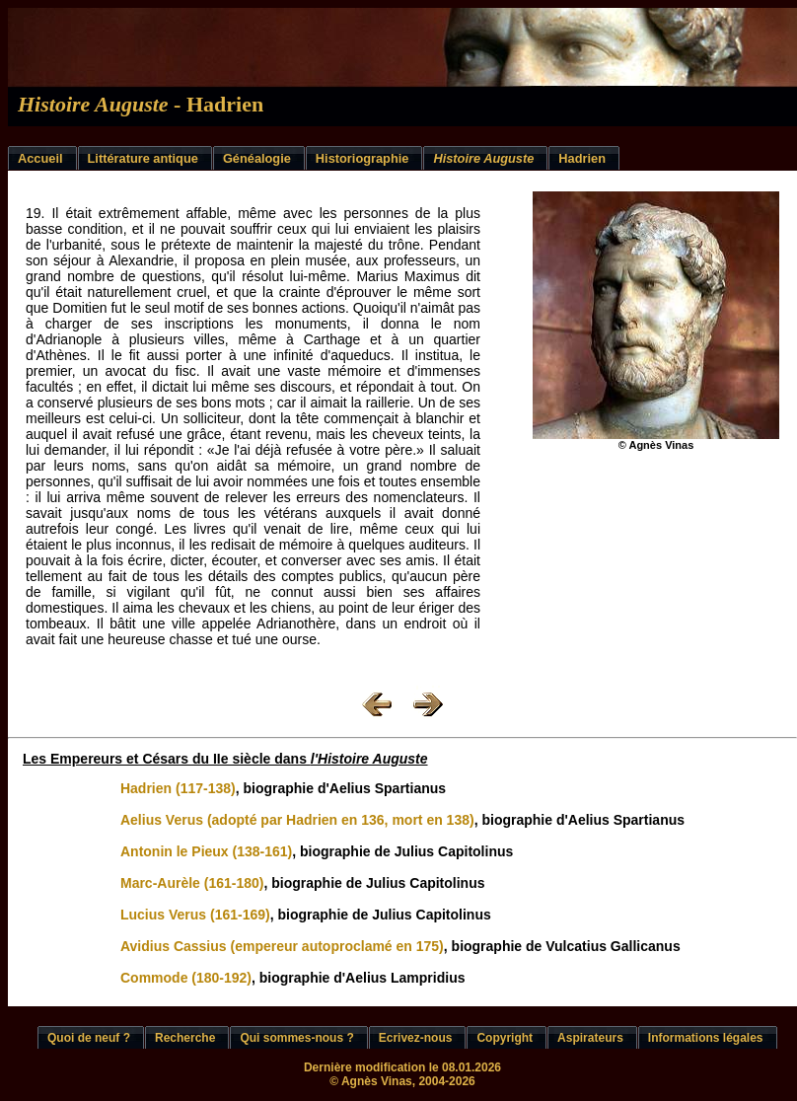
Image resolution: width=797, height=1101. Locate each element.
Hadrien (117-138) (178, 788)
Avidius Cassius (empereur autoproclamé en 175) (282, 946)
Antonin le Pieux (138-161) (206, 851)
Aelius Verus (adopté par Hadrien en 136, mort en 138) (297, 820)
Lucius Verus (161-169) (195, 914)
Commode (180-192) (186, 978)
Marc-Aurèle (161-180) (192, 883)
